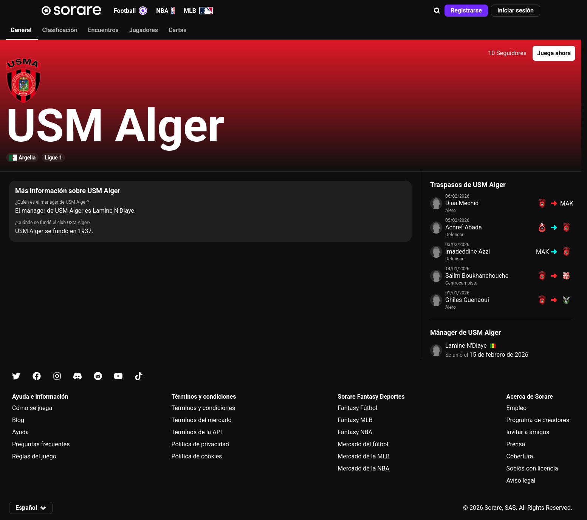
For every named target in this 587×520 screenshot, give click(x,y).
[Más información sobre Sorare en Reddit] (98, 376)
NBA (165, 10)
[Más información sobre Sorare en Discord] (77, 376)
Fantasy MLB (355, 420)
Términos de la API (196, 432)
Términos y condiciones (203, 408)
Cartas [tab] (177, 30)
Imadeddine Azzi (467, 251)
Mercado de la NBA (363, 468)
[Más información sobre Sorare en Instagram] (57, 376)
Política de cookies (196, 456)
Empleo (516, 408)
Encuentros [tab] (103, 30)
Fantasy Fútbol (357, 408)
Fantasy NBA (355, 432)
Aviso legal (521, 480)
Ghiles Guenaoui (467, 299)
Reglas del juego (34, 456)
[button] (437, 10)
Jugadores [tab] (143, 30)
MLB (198, 10)
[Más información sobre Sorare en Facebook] (36, 376)
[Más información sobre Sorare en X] (16, 376)
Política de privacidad (200, 444)
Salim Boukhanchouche (476, 275)
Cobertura (519, 456)
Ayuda (20, 432)
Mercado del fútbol (363, 444)
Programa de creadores (537, 420)
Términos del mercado (201, 420)
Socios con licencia (532, 468)
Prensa (515, 444)
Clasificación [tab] (59, 30)
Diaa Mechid (462, 203)
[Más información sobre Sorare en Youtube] (118, 376)
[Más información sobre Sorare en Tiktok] (139, 376)
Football (130, 10)
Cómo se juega (32, 408)
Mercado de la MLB (364, 456)
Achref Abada (463, 227)
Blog (18, 420)
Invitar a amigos (528, 432)
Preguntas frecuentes (41, 444)
